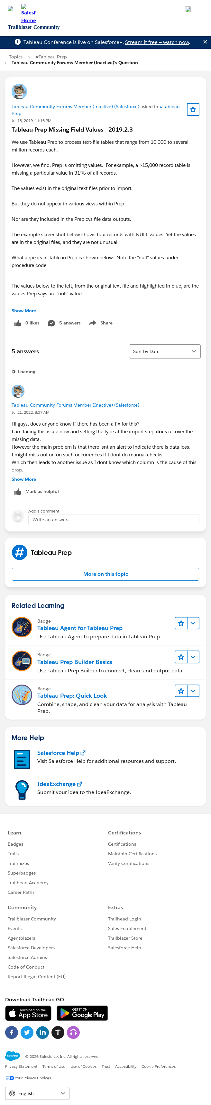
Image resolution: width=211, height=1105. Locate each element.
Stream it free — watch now (157, 42)
